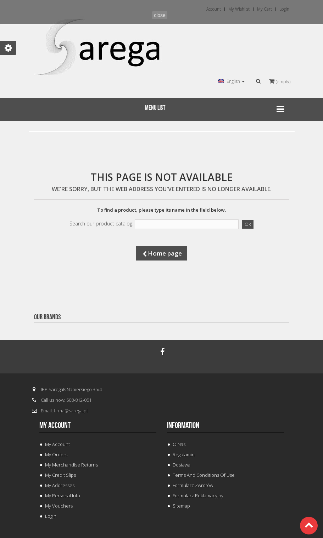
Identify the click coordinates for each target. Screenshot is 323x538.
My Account (57, 444)
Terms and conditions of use (204, 475)
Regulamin (184, 454)
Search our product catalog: (101, 224)
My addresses (59, 485)
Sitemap (181, 506)
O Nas (179, 444)
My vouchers (59, 506)
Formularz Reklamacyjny (198, 495)
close (160, 15)
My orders (56, 454)
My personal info (62, 495)
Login (50, 516)
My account (55, 425)
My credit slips (60, 475)
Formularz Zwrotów (193, 485)
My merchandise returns (71, 465)
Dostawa (181, 465)
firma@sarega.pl (71, 410)
